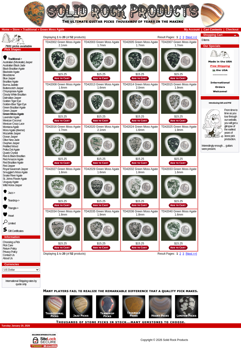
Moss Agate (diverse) (14, 130)
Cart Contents (212, 29)
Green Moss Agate (52, 29)
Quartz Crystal (10, 152)
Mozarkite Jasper (12, 133)
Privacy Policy (10, 251)
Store (16, 29)
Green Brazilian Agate (14, 107)
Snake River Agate (12, 175)
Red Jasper (9, 165)
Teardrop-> (11, 200)
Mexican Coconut (12, 120)
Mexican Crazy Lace (13, 123)
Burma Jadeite (10, 84)
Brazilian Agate (10, 81)
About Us (8, 258)
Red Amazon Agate (13, 159)
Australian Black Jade (14, 65)
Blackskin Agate (11, 72)
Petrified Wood (10, 146)
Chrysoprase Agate (13, 91)
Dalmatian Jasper (12, 97)
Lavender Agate (11, 117)
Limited (9, 223)
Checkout (232, 29)
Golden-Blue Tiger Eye (14, 104)
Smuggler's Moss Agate (15, 172)
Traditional (30, 29)
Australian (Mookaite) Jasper (17, 62)
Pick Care (8, 245)
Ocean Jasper (10, 136)
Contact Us (8, 255)
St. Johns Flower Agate (15, 178)
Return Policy (10, 248)
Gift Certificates (13, 231)
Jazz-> (9, 192)
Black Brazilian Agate (14, 68)
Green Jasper (10, 110)
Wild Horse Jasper (12, 185)
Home (5, 29)
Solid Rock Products (175, 340)
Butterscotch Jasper (13, 88)
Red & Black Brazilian (14, 156)
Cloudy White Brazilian (14, 94)
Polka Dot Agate (11, 149)
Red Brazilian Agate (13, 162)
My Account (192, 29)
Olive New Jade (11, 140)
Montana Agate (11, 127)
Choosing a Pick (11, 242)
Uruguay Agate (11, 182)
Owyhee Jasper (11, 143)
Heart (8, 215)
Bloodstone (9, 75)
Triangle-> (10, 208)
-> (12, 59)
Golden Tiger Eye (12, 101)
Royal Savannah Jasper (15, 169)
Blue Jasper (9, 78)
